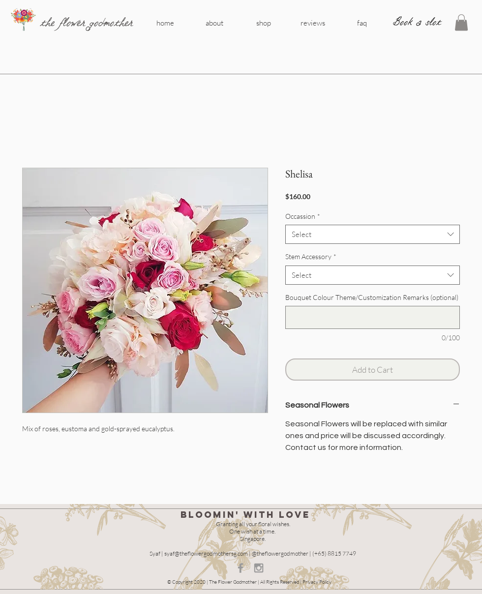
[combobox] (372, 234)
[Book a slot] (417, 22)
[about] (214, 22)
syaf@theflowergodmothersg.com (206, 553)
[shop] (263, 22)
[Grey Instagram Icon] (258, 568)
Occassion (302, 216)
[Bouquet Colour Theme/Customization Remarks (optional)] (372, 317)
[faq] (362, 22)
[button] (461, 22)
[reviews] (312, 22)
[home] (165, 22)
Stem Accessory (310, 256)
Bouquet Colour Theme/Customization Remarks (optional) (371, 297)
